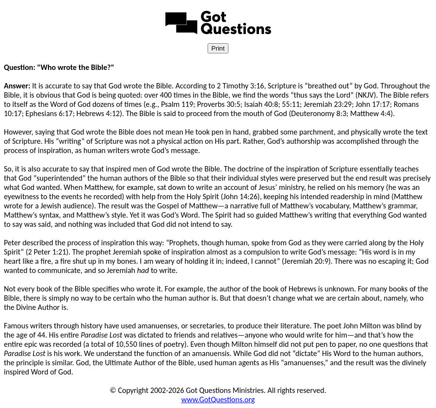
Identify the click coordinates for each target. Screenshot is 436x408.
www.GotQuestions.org (218, 399)
